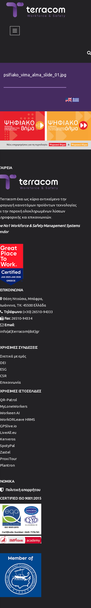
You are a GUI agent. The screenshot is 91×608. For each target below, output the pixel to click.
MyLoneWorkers (13, 406)
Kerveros (8, 439)
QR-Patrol (8, 400)
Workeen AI (10, 413)
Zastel (5, 452)
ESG (3, 369)
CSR (3, 376)
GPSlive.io (8, 426)
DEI (3, 363)
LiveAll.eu (8, 432)
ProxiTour (8, 459)
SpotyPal (7, 446)
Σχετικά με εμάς (13, 356)
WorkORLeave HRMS (17, 419)
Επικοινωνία (10, 382)
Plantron (7, 465)
